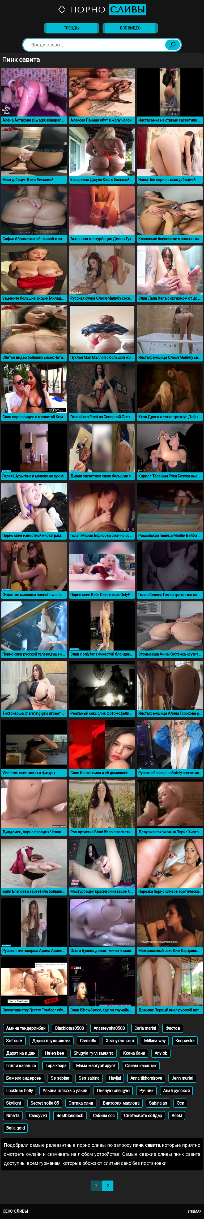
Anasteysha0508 (109, 1028)
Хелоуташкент (120, 1040)
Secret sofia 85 (45, 1103)
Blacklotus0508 (69, 1028)
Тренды (71, 28)
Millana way (155, 1040)
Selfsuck (14, 1040)
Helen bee (54, 1053)
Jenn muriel (182, 1078)
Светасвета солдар (143, 1115)
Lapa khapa (55, 1065)
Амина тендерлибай (25, 1028)
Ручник (146, 1090)
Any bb (161, 1053)
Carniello (88, 1040)
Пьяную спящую (113, 1090)
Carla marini (145, 1028)
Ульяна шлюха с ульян (64, 1090)
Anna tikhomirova (146, 1078)
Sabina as (158, 1103)
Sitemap (194, 1211)
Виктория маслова (121, 1103)
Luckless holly (19, 1090)
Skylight (13, 1103)
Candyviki (38, 1115)
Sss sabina (89, 1078)
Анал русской (176, 1090)
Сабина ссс (103, 1115)
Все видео (130, 28)
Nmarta (12, 1115)
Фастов (172, 1028)
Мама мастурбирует (96, 1065)
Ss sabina (60, 1078)
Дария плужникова (51, 1040)
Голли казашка (21, 1065)
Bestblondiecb (69, 1115)
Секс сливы (15, 1211)
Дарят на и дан (20, 1053)
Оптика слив (81, 1103)
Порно (102, 9)
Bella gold (15, 1128)
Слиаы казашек (140, 1065)
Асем (177, 1115)
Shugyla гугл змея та (93, 1053)
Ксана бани (134, 1053)
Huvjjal (115, 1078)
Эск (180, 1103)
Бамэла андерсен (23, 1078)
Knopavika (184, 1040)
